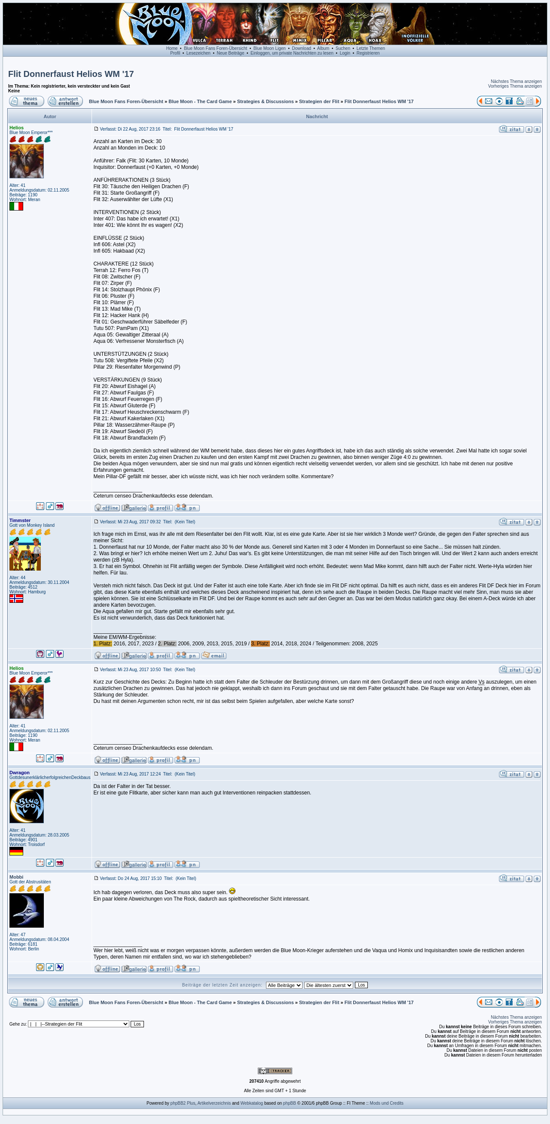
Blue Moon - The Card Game (200, 101)
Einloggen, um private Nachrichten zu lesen (292, 53)
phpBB (289, 1103)
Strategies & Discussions (265, 101)
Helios (16, 127)
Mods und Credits (386, 1103)
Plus (191, 1103)
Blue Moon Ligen (270, 48)
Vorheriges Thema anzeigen (515, 86)
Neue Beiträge (230, 53)
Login (345, 53)
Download (301, 48)
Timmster (20, 520)
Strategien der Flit (319, 101)
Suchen (343, 48)
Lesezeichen (198, 53)
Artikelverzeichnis (214, 1103)
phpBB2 (178, 1103)
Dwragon (19, 772)
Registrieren (368, 53)
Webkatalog (252, 1103)
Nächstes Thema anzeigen (516, 81)
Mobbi (16, 877)
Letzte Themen (371, 48)
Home (172, 48)
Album (323, 48)
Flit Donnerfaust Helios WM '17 (71, 74)
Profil (175, 53)
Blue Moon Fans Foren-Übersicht (215, 48)
